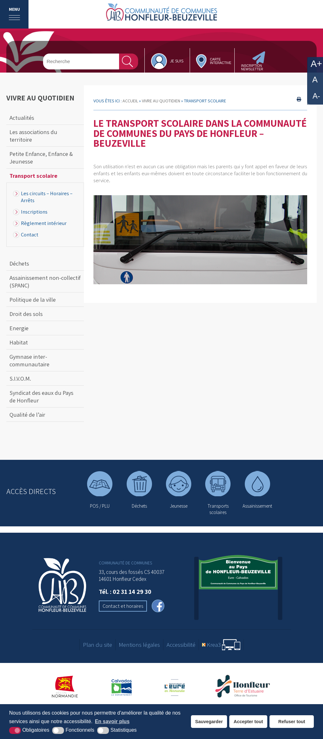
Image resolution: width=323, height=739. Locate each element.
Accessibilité (181, 644)
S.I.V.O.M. (20, 378)
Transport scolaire (33, 175)
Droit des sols (26, 314)
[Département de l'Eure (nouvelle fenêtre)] (175, 686)
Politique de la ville (33, 299)
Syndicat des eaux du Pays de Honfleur (41, 396)
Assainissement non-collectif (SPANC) (45, 281)
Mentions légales (139, 644)
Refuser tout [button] (291, 721)
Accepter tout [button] (248, 721)
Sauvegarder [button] (209, 721)
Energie (19, 328)
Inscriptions (34, 211)
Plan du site (97, 644)
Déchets (19, 263)
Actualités (22, 117)
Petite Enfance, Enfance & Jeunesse (41, 157)
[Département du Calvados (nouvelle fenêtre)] (121, 686)
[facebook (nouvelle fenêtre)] (158, 607)
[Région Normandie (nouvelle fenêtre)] (65, 686)
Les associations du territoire (33, 135)
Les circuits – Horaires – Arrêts (47, 197)
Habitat (19, 342)
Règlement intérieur (43, 223)
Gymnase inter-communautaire (29, 360)
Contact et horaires (123, 606)
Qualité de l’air (27, 414)
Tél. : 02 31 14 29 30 (125, 591)
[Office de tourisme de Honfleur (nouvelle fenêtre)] (244, 686)
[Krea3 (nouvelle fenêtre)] (221, 644)
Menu (14, 9)
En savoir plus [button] (112, 721)
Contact (29, 234)
